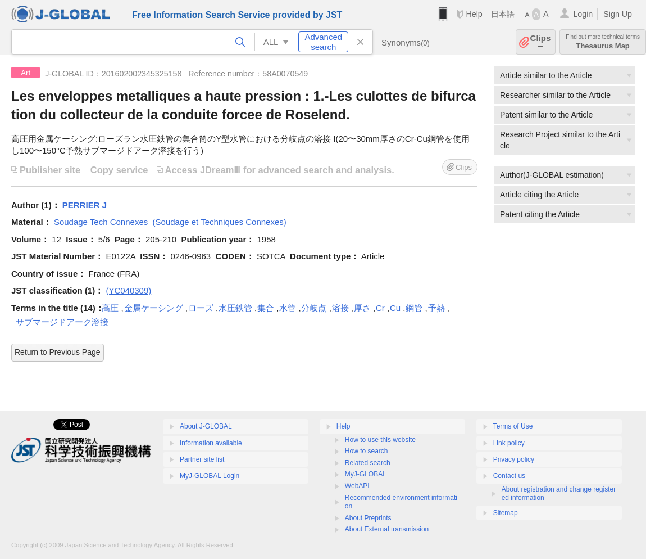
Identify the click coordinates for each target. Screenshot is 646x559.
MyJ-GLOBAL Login (209, 476)
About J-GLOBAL (206, 426)
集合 (265, 308)
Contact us (509, 476)
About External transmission (387, 529)
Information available (211, 443)
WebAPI (357, 486)
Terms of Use (513, 426)
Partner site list (202, 459)
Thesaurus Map (603, 42)
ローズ (200, 308)
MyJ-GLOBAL (365, 474)
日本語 (503, 14)
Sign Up (617, 14)
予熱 (436, 308)
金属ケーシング (153, 308)
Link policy (509, 443)
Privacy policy (513, 459)
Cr (380, 308)
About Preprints (368, 518)
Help (474, 14)
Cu (395, 308)
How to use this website (380, 440)
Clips (540, 42)
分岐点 (313, 308)
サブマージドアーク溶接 (62, 322)
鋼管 (414, 308)
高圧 (110, 308)
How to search (366, 451)
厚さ (362, 308)
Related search (367, 463)
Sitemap (505, 513)
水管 (287, 308)
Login (583, 14)
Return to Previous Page (58, 352)
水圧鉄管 (235, 308)
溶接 (340, 308)
